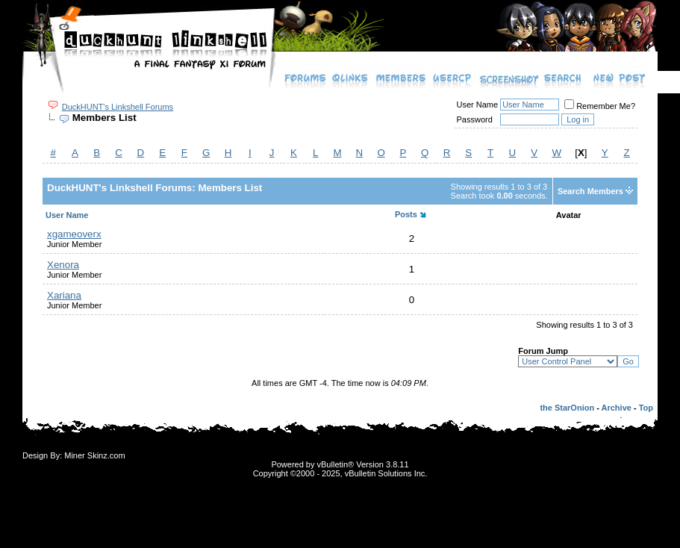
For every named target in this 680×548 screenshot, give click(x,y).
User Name (478, 104)
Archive (616, 407)
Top (646, 407)
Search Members (590, 191)
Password (475, 119)
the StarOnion (567, 407)
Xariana (64, 295)
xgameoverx (74, 234)
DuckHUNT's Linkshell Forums (117, 106)
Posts (406, 214)
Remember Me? (599, 106)
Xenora (63, 264)
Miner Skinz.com (94, 455)
